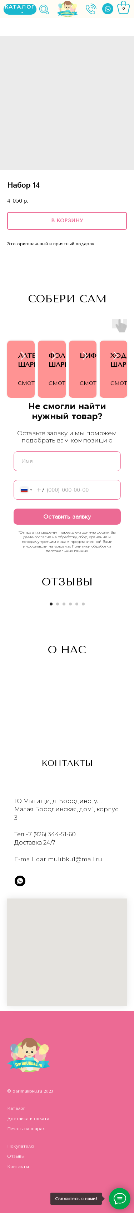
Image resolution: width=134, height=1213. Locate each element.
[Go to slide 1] (51, 604)
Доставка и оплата (28, 1118)
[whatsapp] (20, 881)
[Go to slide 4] (70, 604)
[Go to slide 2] (57, 604)
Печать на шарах (26, 1128)
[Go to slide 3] (64, 604)
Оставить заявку (67, 516)
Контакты (18, 1166)
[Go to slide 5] (76, 604)
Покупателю (20, 1146)
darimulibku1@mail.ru (69, 859)
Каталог (16, 1108)
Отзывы (16, 1156)
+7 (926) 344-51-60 (50, 834)
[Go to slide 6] (83, 604)
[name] (67, 461)
